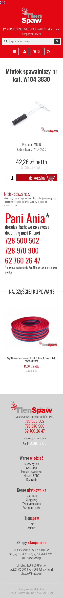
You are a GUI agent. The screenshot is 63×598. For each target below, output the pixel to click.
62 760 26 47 (47, 29)
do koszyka (37, 178)
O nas (31, 524)
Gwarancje (31, 468)
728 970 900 (30, 29)
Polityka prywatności (31, 471)
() (36, 51)
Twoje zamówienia (31, 503)
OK (57, 41)
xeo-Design (48, 593)
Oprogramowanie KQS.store (31, 589)
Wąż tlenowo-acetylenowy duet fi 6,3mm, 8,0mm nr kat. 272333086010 (31, 359)
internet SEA (32, 593)
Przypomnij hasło (31, 507)
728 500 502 (13, 29)
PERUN (37, 144)
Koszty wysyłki (31, 464)
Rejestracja (31, 496)
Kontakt (31, 528)
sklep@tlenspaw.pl (31, 34)
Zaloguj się (31, 500)
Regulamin (31, 479)
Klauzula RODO (31, 475)
